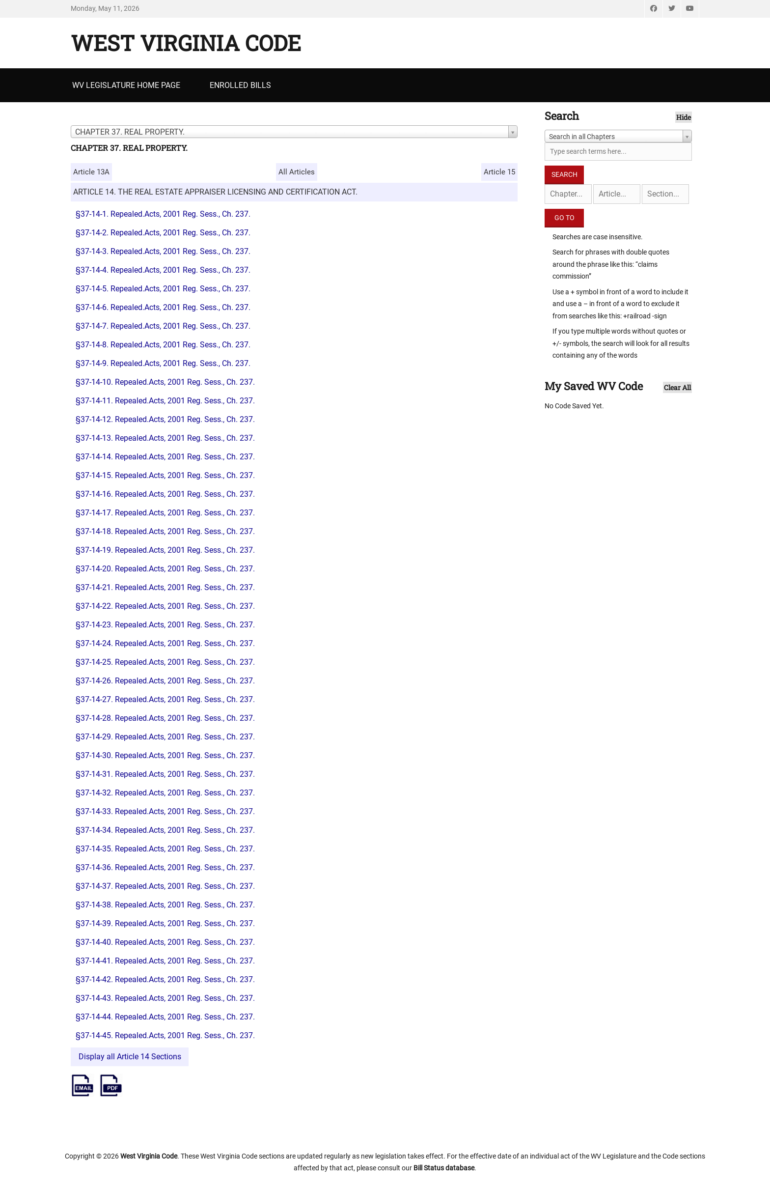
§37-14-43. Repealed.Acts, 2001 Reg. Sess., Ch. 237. (165, 998)
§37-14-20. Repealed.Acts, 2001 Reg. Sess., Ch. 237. (165, 568)
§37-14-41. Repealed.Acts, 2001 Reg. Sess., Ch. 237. (165, 960)
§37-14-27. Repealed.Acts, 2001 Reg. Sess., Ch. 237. (165, 699)
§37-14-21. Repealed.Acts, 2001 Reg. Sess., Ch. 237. (165, 587)
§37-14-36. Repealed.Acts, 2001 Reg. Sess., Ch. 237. (165, 867)
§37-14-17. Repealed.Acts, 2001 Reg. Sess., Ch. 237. (165, 512)
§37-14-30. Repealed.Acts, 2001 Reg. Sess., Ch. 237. (165, 755)
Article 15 (499, 172)
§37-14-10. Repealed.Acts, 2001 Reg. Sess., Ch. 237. (165, 382)
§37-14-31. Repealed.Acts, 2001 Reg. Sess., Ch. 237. (165, 774)
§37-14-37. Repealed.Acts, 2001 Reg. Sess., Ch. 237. (165, 886)
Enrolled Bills (240, 85)
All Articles (296, 172)
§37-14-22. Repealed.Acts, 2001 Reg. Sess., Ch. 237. (165, 606)
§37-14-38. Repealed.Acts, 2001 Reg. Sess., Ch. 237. (165, 904)
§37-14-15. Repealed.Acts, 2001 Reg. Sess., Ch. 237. (165, 475)
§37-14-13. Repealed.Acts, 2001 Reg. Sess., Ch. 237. (165, 438)
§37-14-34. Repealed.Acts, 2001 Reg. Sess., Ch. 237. (165, 830)
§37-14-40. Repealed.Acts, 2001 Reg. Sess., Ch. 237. (165, 942)
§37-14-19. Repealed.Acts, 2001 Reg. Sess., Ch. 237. (165, 550)
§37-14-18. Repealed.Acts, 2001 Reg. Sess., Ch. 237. (165, 531)
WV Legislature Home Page (126, 85)
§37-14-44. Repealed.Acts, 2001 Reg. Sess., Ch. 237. (165, 1016)
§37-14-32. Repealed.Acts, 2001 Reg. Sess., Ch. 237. (165, 792)
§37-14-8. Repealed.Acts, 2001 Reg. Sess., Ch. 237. (163, 344)
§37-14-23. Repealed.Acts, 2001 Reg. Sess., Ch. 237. (165, 624)
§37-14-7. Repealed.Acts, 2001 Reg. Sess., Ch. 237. (163, 326)
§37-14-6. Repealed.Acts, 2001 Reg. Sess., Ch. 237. (163, 307)
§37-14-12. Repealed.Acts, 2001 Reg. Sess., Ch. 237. (165, 419)
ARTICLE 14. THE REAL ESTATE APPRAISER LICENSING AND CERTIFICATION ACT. (215, 192)
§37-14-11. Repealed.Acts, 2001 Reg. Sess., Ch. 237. (165, 400)
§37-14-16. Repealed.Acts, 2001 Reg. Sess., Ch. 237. (165, 494)
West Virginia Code (186, 42)
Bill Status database (443, 1168)
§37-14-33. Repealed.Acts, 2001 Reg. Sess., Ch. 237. (165, 811)
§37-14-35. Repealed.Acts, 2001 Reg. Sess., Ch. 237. (165, 848)
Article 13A (91, 172)
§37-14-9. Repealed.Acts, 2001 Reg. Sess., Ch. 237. (163, 363)
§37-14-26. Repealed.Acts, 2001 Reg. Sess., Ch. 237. (165, 680)
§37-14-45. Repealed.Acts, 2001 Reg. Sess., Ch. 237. (165, 1035)
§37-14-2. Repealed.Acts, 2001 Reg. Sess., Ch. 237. (163, 232)
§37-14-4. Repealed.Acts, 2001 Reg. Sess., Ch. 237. (163, 270)
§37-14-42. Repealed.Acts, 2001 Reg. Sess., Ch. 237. (165, 979)
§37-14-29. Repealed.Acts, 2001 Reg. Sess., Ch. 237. (165, 736)
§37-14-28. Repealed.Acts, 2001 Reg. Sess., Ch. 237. (165, 718)
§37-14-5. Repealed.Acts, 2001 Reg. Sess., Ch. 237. (163, 288)
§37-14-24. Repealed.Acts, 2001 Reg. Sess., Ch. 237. (165, 643)
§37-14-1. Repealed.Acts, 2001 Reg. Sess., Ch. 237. (163, 214)
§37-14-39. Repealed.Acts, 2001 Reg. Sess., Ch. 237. (165, 923)
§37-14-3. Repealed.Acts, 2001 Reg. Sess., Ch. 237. (163, 251)
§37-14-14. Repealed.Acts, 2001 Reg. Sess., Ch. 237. (165, 456)
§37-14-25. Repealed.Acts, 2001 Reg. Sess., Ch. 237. (165, 662)
